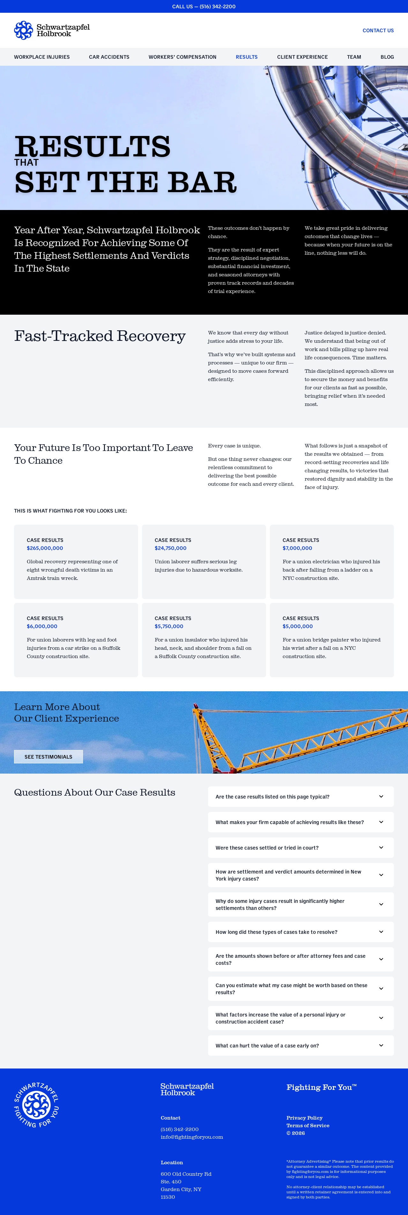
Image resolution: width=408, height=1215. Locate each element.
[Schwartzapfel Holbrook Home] (52, 30)
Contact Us (378, 30)
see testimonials (48, 757)
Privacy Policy (304, 1118)
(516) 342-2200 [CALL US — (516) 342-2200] (218, 6)
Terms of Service (308, 1125)
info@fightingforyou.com (192, 1137)
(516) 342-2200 (180, 1129)
